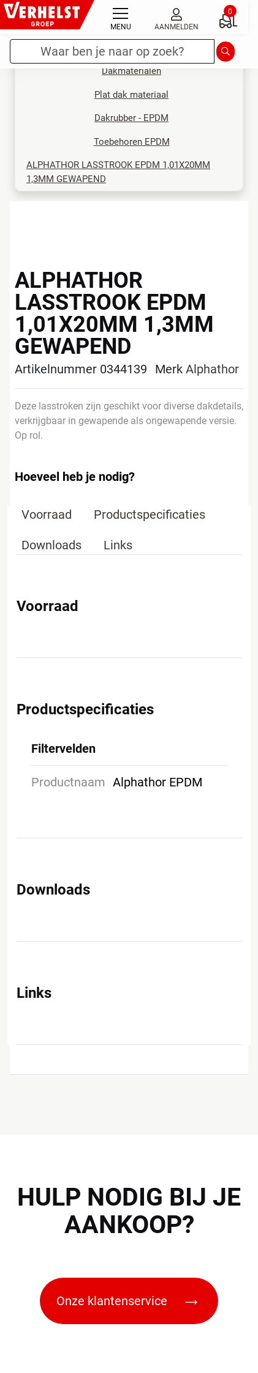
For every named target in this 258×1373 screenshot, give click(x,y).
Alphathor (212, 369)
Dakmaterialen (131, 70)
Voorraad (46, 514)
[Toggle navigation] (120, 17)
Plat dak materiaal (131, 94)
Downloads (51, 545)
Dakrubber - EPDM (131, 117)
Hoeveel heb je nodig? (75, 476)
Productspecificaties (149, 514)
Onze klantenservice (126, 1301)
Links (118, 545)
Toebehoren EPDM (132, 141)
